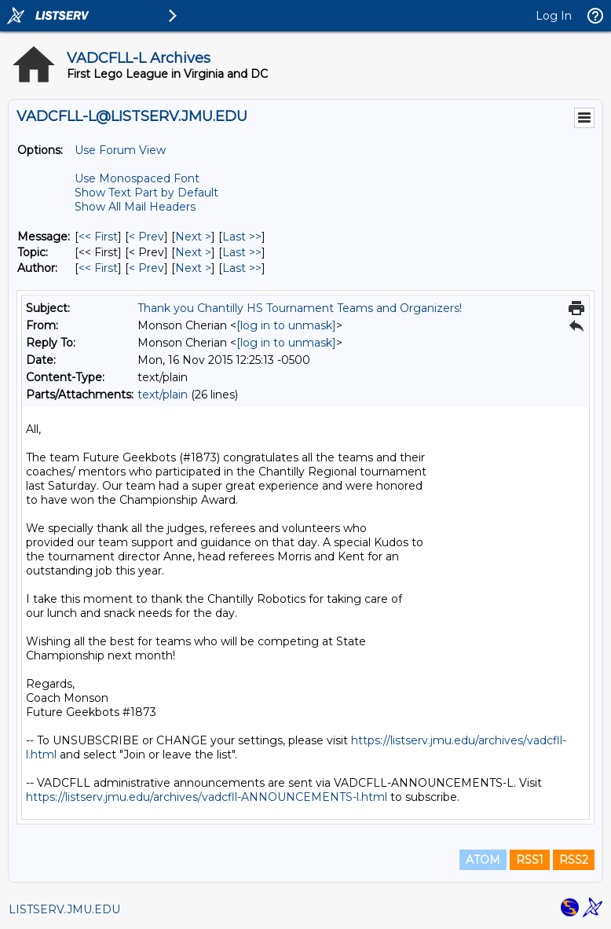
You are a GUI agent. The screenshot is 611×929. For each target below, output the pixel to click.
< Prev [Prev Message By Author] (146, 268)
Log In (554, 16)
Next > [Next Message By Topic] (193, 252)
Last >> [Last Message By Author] (242, 268)
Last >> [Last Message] (242, 236)
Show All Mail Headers (135, 207)
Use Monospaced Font (137, 178)
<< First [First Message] (98, 236)
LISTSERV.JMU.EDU (64, 909)
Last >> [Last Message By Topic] (242, 252)
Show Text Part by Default (146, 192)
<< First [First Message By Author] (98, 268)
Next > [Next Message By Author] (193, 268)
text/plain (162, 394)
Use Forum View (120, 150)
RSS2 (573, 860)
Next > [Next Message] (193, 236)
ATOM (483, 860)
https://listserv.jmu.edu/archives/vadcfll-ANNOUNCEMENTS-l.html (206, 797)
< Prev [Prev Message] (146, 236)
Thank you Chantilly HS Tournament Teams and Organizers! (299, 308)
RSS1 (529, 860)
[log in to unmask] (286, 325)
